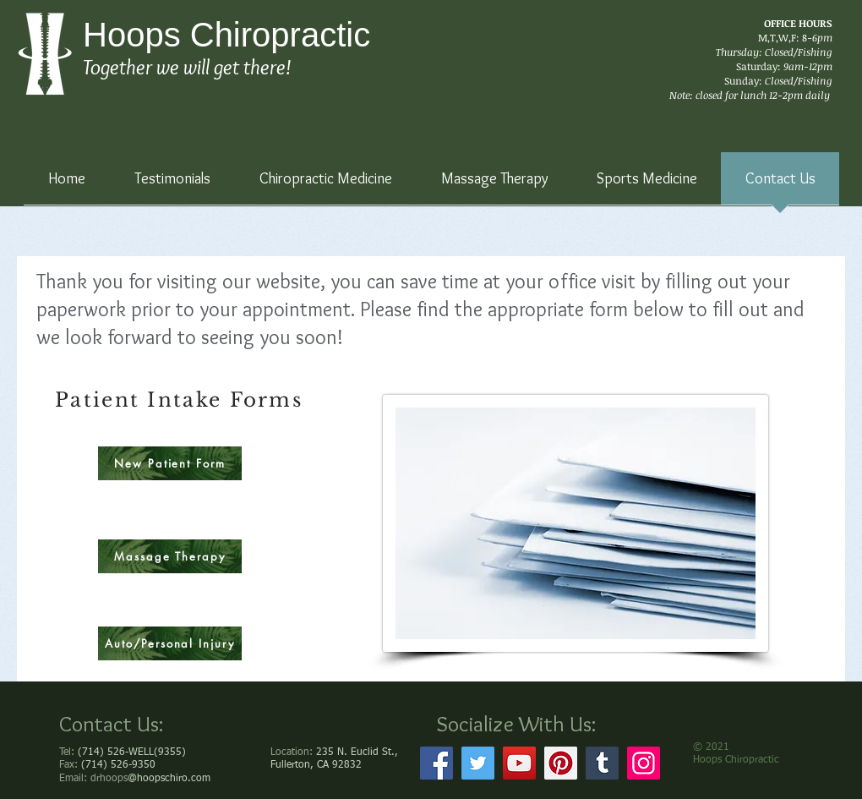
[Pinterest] (560, 763)
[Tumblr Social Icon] (602, 763)
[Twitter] (477, 763)
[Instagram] (643, 763)
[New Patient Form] (170, 463)
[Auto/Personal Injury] (170, 643)
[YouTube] (519, 763)
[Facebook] (436, 763)
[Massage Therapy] (170, 556)
